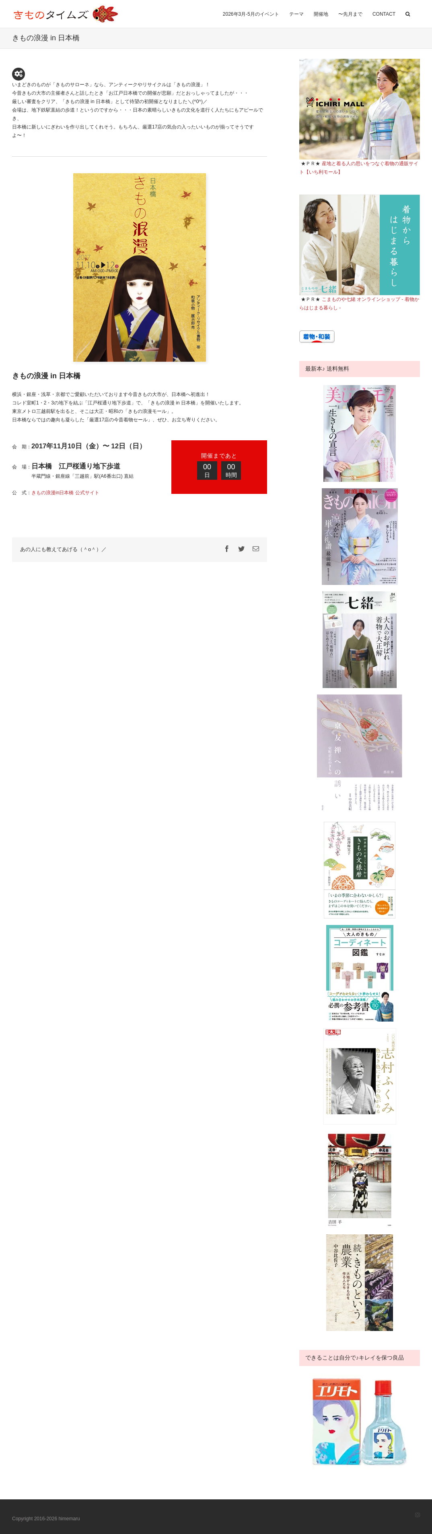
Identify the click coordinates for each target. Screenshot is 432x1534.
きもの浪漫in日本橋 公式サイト (65, 492)
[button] (407, 13)
